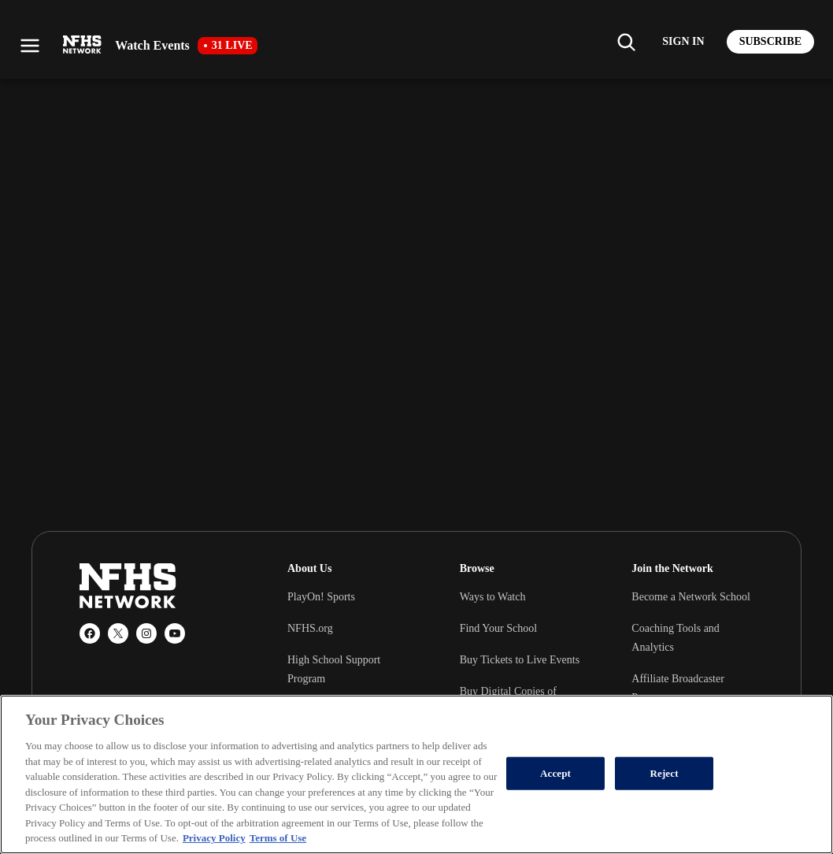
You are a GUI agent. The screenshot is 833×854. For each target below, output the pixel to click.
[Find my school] (626, 42)
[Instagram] (146, 633)
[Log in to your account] (683, 42)
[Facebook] (90, 633)
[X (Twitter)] (118, 633)
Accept (555, 773)
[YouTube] (175, 633)
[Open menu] (30, 46)
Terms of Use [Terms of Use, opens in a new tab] (278, 838)
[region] (416, 774)
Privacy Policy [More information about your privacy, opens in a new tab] (214, 838)
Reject (664, 773)
